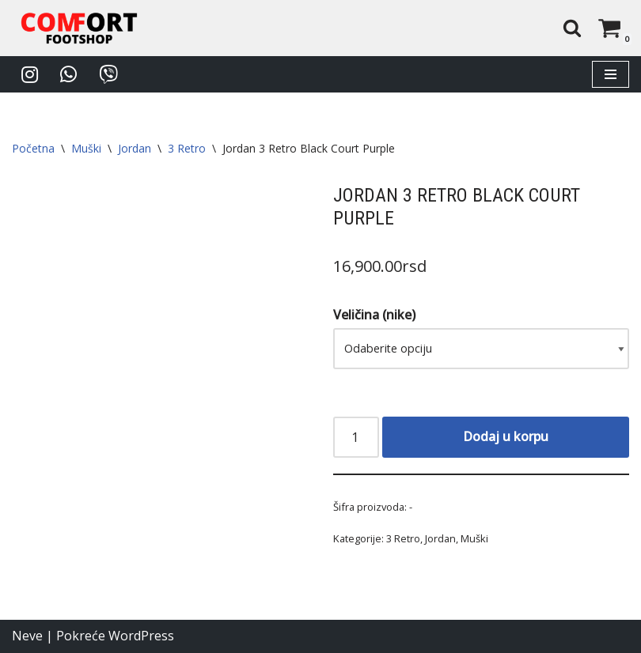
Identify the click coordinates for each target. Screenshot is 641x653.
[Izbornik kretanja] (610, 74)
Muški (86, 148)
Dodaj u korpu (505, 436)
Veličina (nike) (374, 315)
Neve (27, 636)
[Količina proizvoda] (356, 437)
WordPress (141, 636)
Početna (33, 148)
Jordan (134, 148)
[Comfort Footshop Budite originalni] (79, 28)
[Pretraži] (572, 27)
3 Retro (187, 148)
